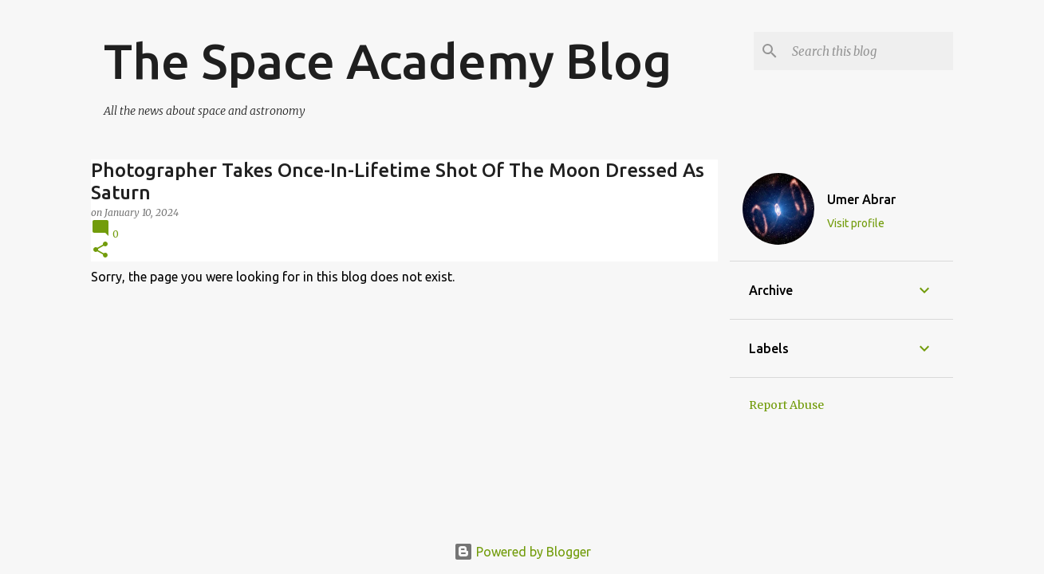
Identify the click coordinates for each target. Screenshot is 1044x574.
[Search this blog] (869, 51)
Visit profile (855, 223)
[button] (100, 250)
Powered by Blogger (522, 552)
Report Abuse (786, 405)
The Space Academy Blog (388, 60)
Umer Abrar (861, 199)
